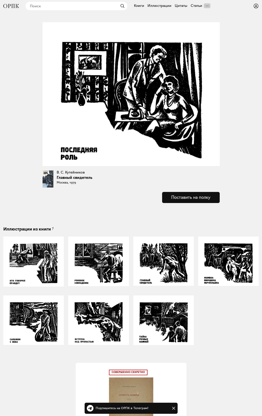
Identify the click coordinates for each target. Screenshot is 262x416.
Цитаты (181, 6)
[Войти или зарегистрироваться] (256, 6)
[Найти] (121, 6)
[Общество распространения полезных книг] (11, 6)
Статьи (196, 6)
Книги (139, 6)
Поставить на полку (190, 197)
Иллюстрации (159, 6)
